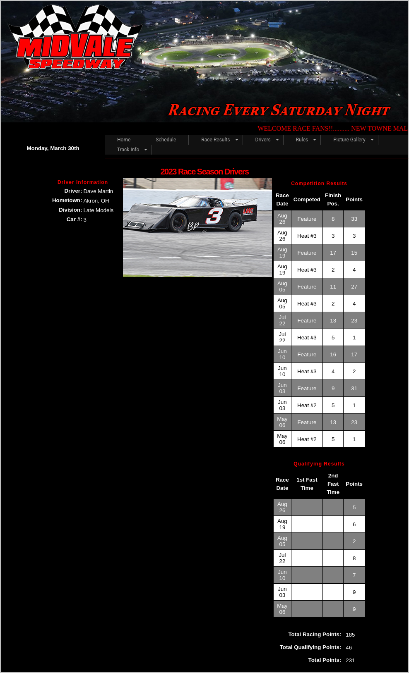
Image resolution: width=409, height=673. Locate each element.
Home (123, 140)
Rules (302, 140)
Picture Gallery (349, 140)
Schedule (166, 140)
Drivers (263, 140)
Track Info (128, 150)
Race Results (215, 140)
